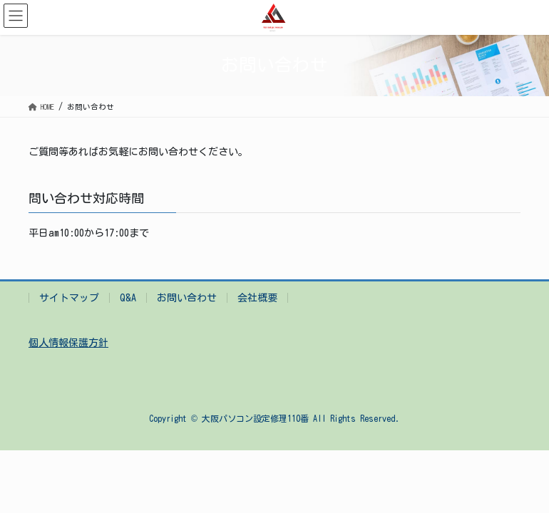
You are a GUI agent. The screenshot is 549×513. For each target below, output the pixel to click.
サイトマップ (69, 298)
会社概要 (257, 298)
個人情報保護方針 (68, 343)
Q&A (128, 298)
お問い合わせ (187, 298)
